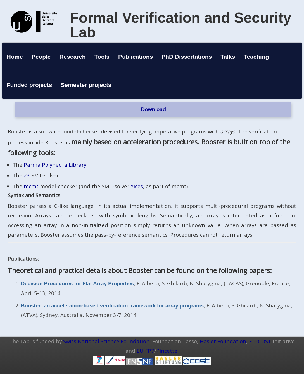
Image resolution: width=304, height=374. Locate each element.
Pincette (166, 350)
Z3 (27, 175)
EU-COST (260, 341)
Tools (102, 56)
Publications (135, 56)
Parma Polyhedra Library (55, 164)
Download (153, 109)
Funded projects (29, 85)
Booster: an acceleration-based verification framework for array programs (112, 306)
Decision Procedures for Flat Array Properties (77, 283)
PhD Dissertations (187, 56)
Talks (227, 56)
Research (73, 56)
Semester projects (86, 85)
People (41, 56)
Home (15, 56)
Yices (137, 186)
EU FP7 (145, 350)
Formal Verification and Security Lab (180, 25)
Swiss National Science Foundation (106, 341)
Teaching (256, 56)
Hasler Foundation (223, 341)
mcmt (31, 186)
